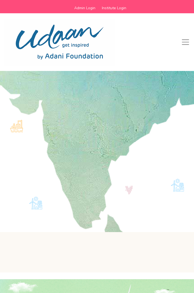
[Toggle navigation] (185, 42)
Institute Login (114, 8)
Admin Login (84, 8)
